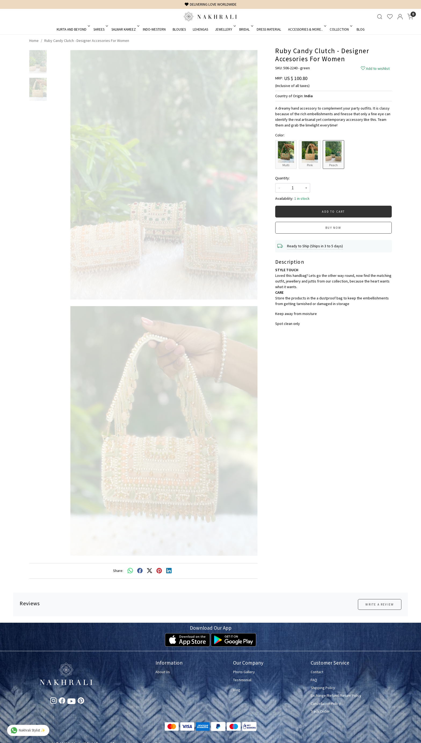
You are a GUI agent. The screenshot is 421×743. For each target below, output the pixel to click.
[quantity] (292, 188)
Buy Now (333, 228)
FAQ (314, 679)
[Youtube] (71, 702)
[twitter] (149, 571)
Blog (361, 29)
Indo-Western (154, 29)
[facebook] (140, 571)
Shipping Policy (323, 687)
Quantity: (282, 178)
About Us (162, 671)
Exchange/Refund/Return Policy (336, 695)
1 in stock (302, 198)
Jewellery (225, 29)
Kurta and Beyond (73, 29)
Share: (118, 570)
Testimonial (242, 679)
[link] (380, 17)
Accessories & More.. (306, 29)
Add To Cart (333, 211)
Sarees (100, 29)
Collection (340, 29)
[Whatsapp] (130, 571)
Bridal (245, 29)
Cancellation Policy (326, 703)
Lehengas (200, 29)
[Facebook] (62, 701)
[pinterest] (159, 571)
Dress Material (269, 29)
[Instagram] (53, 701)
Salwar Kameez (125, 29)
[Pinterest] (81, 701)
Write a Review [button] (379, 604)
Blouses (179, 29)
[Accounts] (400, 17)
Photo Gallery (244, 671)
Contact (317, 671)
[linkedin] (169, 571)
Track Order (320, 711)
